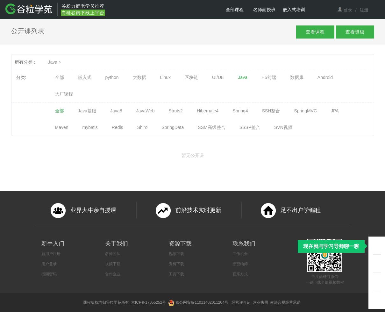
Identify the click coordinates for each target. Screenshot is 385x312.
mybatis (90, 127)
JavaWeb (145, 110)
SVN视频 (283, 127)
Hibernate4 (208, 110)
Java (55, 62)
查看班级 (353, 32)
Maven (61, 127)
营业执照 (261, 302)
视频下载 (112, 264)
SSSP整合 (249, 127)
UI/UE (218, 77)
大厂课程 (64, 93)
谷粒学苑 (113, 302)
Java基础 (87, 110)
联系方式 (240, 274)
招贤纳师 (240, 264)
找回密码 (49, 274)
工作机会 (240, 254)
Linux (165, 77)
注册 (364, 9)
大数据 (139, 77)
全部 (59, 77)
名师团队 (112, 254)
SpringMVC (305, 110)
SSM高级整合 (211, 127)
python (112, 77)
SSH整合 (271, 110)
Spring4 (240, 110)
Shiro (142, 127)
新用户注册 (51, 254)
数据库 (296, 77)
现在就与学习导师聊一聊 (331, 246)
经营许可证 (242, 302)
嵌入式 (84, 77)
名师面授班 (264, 9)
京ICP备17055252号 (149, 302)
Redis (117, 127)
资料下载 (176, 264)
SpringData (172, 127)
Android (325, 77)
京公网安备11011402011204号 (202, 302)
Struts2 (176, 110)
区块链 (191, 77)
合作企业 (112, 274)
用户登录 (49, 264)
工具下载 (176, 274)
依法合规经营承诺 (286, 302)
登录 (347, 9)
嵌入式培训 (294, 9)
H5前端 (268, 77)
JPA (335, 110)
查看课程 (309, 32)
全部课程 (235, 9)
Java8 (116, 110)
